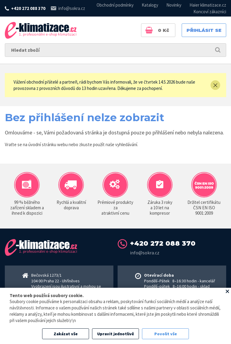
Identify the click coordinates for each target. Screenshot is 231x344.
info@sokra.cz (71, 8)
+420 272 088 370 (28, 8)
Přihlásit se (203, 30)
